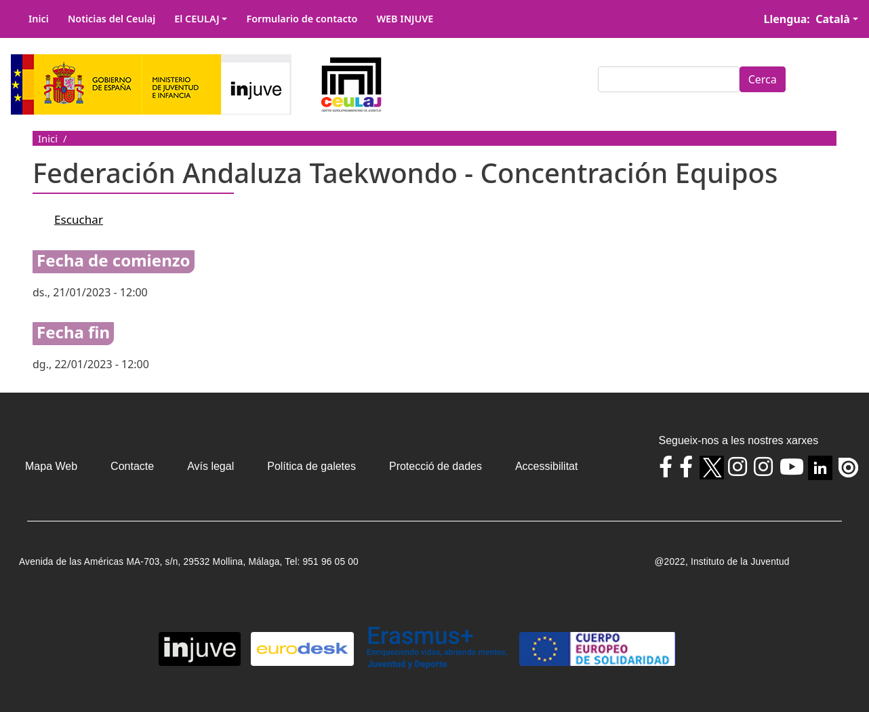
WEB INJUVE (404, 18)
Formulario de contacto (301, 18)
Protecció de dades (435, 466)
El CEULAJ (197, 18)
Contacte (132, 466)
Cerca (762, 79)
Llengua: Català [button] (807, 19)
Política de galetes (311, 466)
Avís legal (210, 466)
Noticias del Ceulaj (111, 18)
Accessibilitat (546, 466)
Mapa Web (51, 466)
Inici (38, 18)
